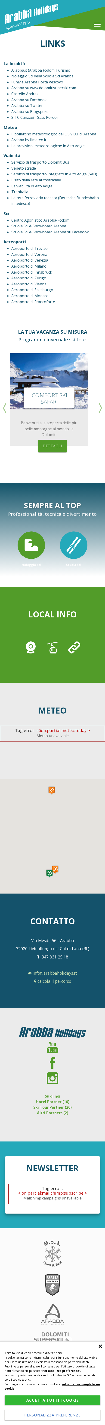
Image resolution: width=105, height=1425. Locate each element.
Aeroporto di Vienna (28, 284)
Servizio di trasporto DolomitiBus (40, 162)
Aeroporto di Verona (29, 254)
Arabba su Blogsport (29, 111)
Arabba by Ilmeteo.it (28, 139)
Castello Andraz (24, 93)
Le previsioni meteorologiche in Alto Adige (48, 145)
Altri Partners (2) (52, 1112)
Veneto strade (23, 168)
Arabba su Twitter (27, 105)
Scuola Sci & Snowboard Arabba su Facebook (50, 232)
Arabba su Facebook (29, 99)
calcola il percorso (52, 981)
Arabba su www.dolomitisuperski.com (43, 87)
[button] (49, 873)
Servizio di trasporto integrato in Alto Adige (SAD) (54, 174)
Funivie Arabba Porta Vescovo (37, 82)
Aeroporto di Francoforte (33, 301)
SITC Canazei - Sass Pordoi (34, 117)
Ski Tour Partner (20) (52, 1107)
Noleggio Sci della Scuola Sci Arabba (42, 76)
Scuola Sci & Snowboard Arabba (38, 226)
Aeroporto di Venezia (29, 260)
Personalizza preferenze (52, 1415)
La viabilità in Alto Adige (31, 186)
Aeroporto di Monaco (30, 295)
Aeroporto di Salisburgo (32, 289)
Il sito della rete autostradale (36, 180)
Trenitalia (19, 191)
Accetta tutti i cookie (52, 1400)
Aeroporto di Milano (28, 266)
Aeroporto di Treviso (29, 248)
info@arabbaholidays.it (52, 973)
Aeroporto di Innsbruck (31, 272)
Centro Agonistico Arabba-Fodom (40, 220)
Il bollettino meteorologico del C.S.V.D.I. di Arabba (53, 134)
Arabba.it (19, 70)
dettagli (52, 446)
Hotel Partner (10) (52, 1101)
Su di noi (52, 1096)
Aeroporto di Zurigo (28, 278)
